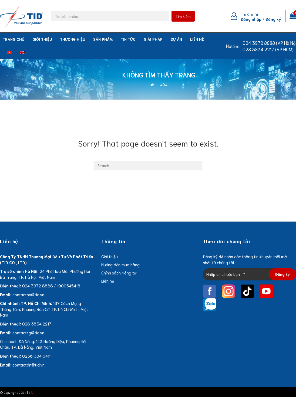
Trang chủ (13, 39)
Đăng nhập (251, 19)
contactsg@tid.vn (28, 332)
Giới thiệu (42, 39)
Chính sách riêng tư (118, 272)
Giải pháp (153, 39)
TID (31, 392)
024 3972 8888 (37, 285)
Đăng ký (273, 19)
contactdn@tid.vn (28, 364)
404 (163, 84)
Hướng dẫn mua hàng (120, 264)
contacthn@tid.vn (28, 294)
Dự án (176, 39)
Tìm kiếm (183, 16)
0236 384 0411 (36, 355)
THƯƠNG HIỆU (72, 39)
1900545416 (68, 285)
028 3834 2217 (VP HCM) (268, 49)
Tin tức (128, 39)
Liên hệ (197, 39)
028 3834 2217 (36, 323)
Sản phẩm (103, 39)
